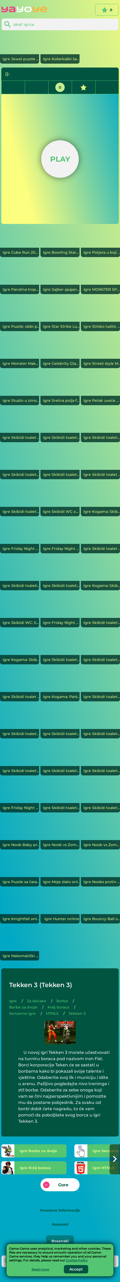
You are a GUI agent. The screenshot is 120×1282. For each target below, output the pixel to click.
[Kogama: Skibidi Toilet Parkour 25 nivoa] (19, 649)
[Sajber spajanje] (60, 279)
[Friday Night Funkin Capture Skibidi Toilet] (60, 612)
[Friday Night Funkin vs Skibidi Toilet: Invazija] (19, 797)
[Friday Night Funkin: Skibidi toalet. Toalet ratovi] (60, 538)
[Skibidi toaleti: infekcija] (19, 575)
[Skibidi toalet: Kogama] (60, 760)
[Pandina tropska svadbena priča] (19, 279)
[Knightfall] (19, 908)
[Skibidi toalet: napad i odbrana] (100, 612)
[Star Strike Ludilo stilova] (60, 316)
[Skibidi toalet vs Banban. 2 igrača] (100, 538)
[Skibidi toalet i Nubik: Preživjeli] (19, 686)
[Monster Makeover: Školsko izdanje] (19, 353)
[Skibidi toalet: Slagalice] (100, 797)
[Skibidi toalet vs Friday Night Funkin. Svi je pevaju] (19, 427)
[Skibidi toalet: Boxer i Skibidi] (100, 760)
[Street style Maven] (100, 353)
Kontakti (60, 1224)
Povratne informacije (60, 1210)
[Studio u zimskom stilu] (19, 390)
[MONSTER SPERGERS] (100, 279)
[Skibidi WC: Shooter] (19, 612)
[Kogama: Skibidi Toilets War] (100, 575)
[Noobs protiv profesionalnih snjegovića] (100, 871)
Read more (40, 1269)
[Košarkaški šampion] (60, 49)
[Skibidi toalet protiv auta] (100, 464)
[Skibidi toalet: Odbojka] (60, 723)
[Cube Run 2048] (19, 242)
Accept (76, 1269)
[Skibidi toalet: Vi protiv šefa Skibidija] (60, 427)
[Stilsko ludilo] (100, 316)
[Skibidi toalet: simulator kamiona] (19, 464)
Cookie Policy (77, 1260)
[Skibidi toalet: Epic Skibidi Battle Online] (60, 464)
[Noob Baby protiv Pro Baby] (19, 834)
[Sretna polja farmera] (60, 390)
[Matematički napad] (19, 946)
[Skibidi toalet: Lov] (19, 501)
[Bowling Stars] (60, 242)
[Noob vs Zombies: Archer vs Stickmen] (100, 834)
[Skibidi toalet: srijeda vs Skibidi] (60, 797)
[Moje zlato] (60, 871)
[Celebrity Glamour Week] (60, 353)
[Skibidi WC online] (60, 501)
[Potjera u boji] (100, 242)
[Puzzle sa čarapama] (19, 871)
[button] (115, 1159)
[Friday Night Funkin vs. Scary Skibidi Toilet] (19, 538)
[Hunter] (60, 908)
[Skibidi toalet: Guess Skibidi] (100, 686)
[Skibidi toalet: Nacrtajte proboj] (100, 427)
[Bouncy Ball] (100, 908)
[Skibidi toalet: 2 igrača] (100, 723)
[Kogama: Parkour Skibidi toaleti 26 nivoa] (60, 686)
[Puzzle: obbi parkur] (19, 316)
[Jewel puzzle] (19, 49)
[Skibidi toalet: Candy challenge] (19, 760)
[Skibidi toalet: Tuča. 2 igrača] (100, 649)
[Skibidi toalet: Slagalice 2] (19, 723)
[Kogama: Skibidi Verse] (100, 501)
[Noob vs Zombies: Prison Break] (60, 834)
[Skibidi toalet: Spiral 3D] (60, 575)
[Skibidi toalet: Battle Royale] (60, 649)
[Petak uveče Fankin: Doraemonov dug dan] (100, 390)
